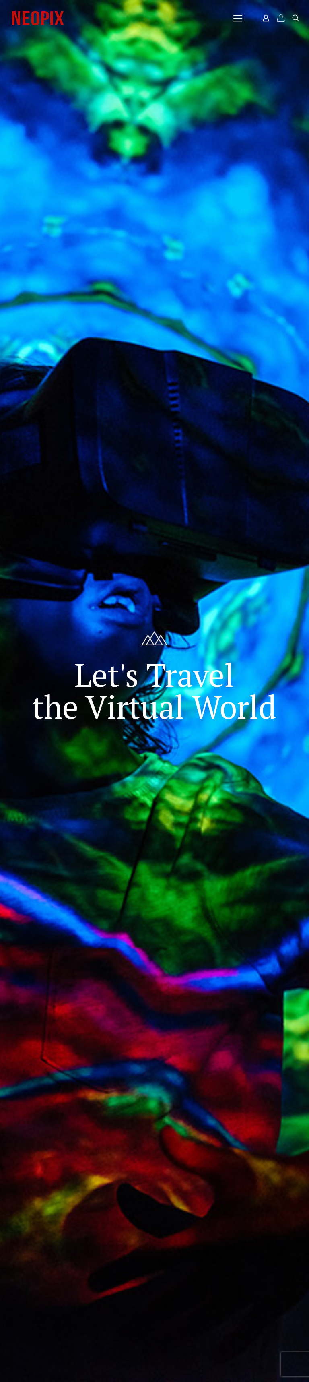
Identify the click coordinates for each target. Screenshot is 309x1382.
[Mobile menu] (238, 18)
